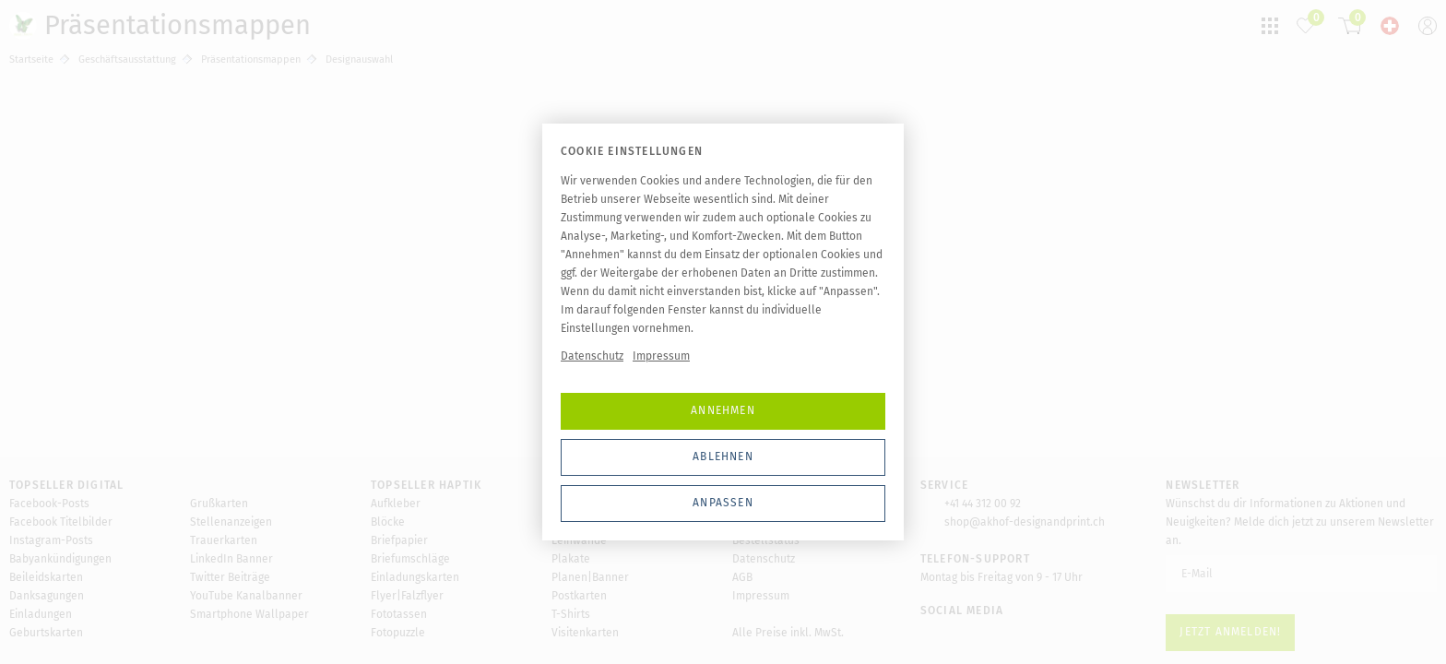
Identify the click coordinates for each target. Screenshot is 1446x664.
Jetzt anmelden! (1230, 631)
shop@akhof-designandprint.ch (1024, 522)
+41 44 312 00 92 (982, 503)
